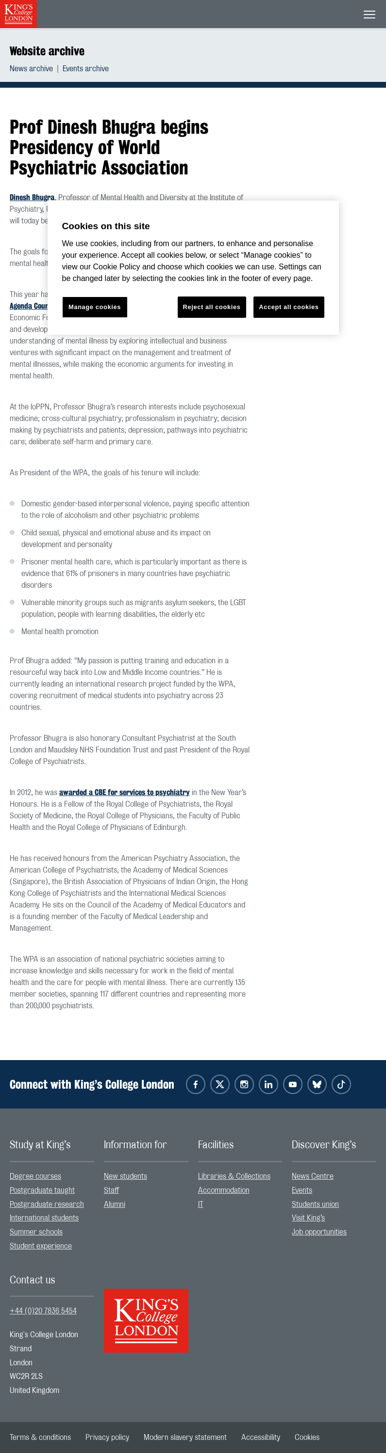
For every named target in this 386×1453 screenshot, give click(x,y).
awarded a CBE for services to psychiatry (124, 792)
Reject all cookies (212, 307)
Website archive (47, 51)
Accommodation (224, 1190)
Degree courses (35, 1176)
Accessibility (260, 1437)
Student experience (41, 1246)
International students (44, 1218)
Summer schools (36, 1232)
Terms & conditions (40, 1437)
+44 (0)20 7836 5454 (43, 1311)
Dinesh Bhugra (32, 197)
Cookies (307, 1437)
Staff (111, 1190)
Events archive (86, 69)
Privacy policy (107, 1437)
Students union (315, 1204)
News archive (31, 69)
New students (125, 1176)
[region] (193, 268)
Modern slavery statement (185, 1437)
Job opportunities (319, 1232)
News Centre (313, 1176)
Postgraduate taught (42, 1190)
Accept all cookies (289, 307)
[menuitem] (36, 69)
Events (302, 1190)
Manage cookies (94, 307)
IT (200, 1204)
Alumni (114, 1204)
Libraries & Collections (234, 1176)
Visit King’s (308, 1218)
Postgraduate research (47, 1204)
